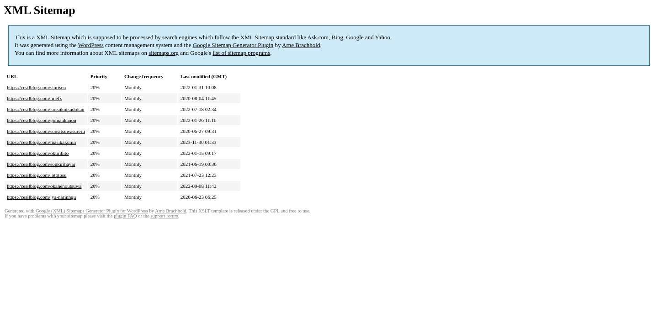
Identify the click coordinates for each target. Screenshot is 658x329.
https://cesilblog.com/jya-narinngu (41, 197)
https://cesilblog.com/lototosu (36, 175)
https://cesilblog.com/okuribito (38, 153)
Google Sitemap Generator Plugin (233, 45)
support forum (164, 215)
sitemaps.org (164, 52)
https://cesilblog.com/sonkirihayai (41, 164)
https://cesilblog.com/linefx (34, 98)
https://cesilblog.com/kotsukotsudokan (46, 109)
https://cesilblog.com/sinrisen (36, 87)
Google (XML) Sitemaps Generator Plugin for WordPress (92, 210)
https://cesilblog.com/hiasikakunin (41, 142)
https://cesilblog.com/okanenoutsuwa (44, 186)
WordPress (91, 45)
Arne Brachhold (301, 45)
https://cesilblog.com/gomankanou (41, 120)
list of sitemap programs (241, 52)
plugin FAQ (125, 215)
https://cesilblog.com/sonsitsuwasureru (46, 131)
